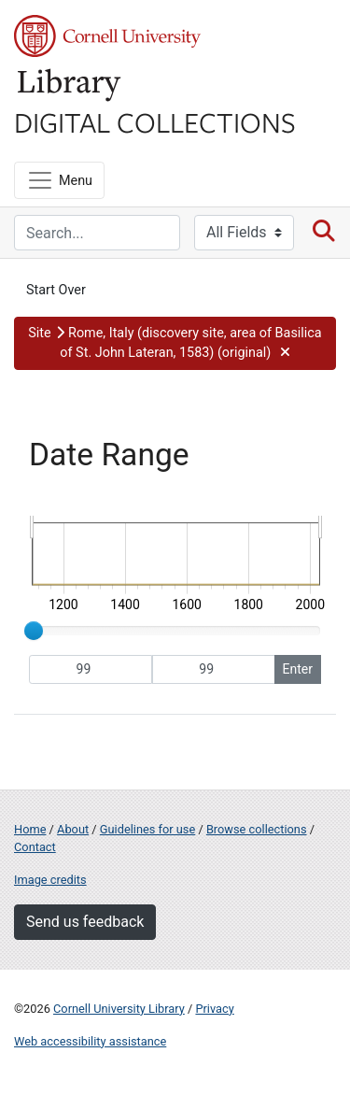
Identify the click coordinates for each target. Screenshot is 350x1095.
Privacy (214, 1009)
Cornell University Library (119, 1009)
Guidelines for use (147, 829)
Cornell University (107, 36)
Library (70, 85)
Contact (35, 847)
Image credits (50, 880)
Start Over (56, 290)
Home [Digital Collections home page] (30, 829)
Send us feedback (85, 922)
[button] (175, 343)
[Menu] (59, 180)
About (73, 829)
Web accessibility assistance (90, 1041)
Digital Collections (155, 121)
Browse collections (256, 829)
